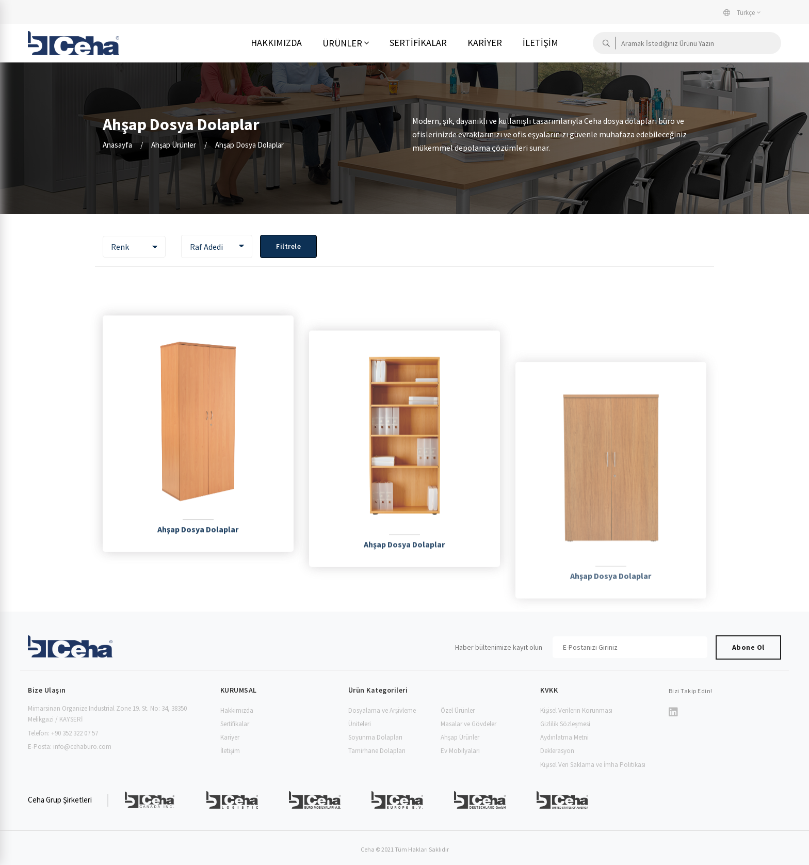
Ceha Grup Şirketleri (60, 800)
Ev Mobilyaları (460, 750)
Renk (120, 247)
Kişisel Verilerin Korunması (576, 710)
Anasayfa (117, 145)
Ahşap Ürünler (173, 145)
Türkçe (739, 12)
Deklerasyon (557, 750)
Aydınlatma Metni (564, 737)
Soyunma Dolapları (375, 737)
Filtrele (288, 246)
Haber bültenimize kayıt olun (498, 647)
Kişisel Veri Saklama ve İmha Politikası (592, 764)
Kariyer (484, 43)
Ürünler (342, 43)
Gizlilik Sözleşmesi (565, 723)
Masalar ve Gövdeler (468, 723)
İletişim (540, 43)
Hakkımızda (276, 43)
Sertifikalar (418, 43)
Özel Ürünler (458, 710)
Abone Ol (748, 647)
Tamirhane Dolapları (377, 750)
